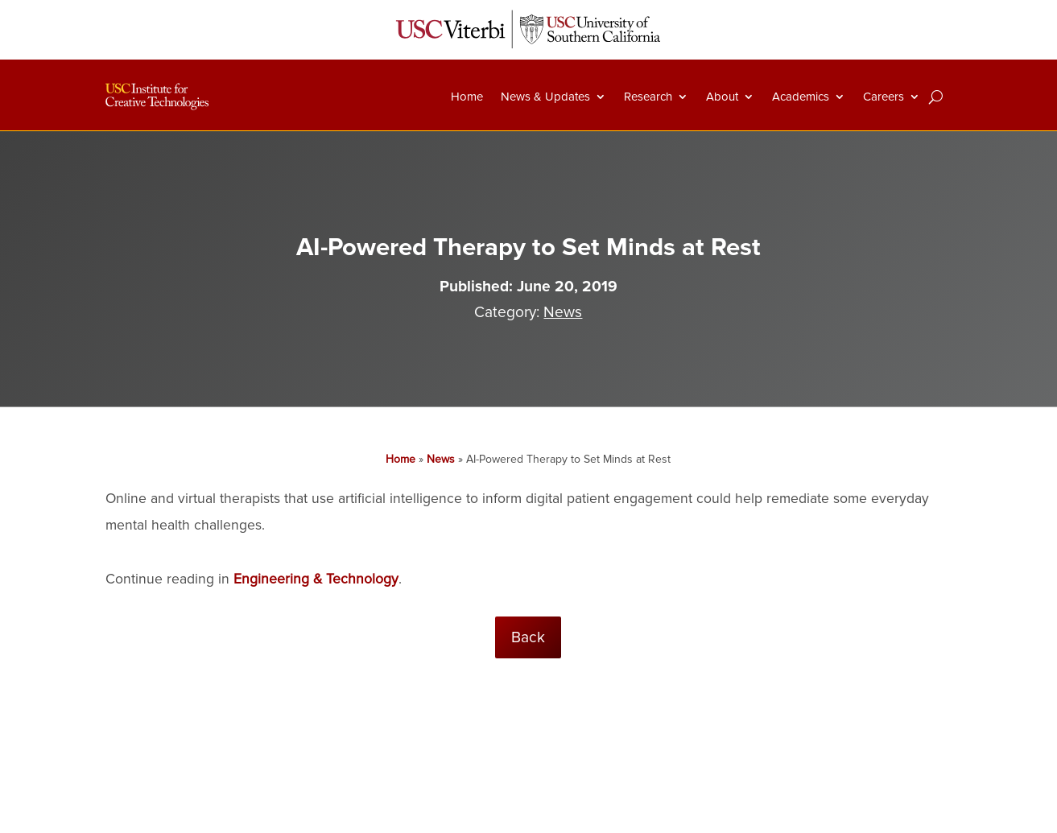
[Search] (936, 96)
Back (528, 637)
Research (648, 96)
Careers (883, 96)
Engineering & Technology (315, 579)
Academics (800, 96)
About (722, 96)
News (562, 312)
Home (467, 96)
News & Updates (545, 96)
